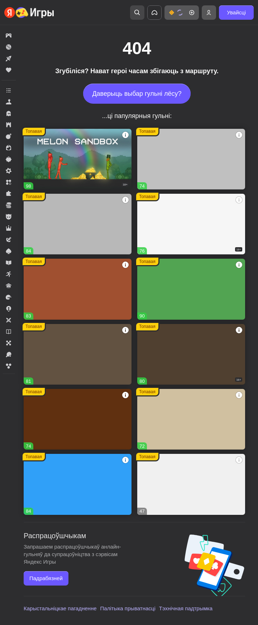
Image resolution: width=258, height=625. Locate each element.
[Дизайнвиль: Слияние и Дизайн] (78, 354)
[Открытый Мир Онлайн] (191, 419)
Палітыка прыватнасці (128, 608)
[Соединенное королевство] (78, 484)
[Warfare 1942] (191, 224)
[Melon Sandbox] (78, 159)
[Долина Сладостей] (78, 289)
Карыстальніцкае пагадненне (60, 608)
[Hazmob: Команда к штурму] (191, 354)
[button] (181, 12)
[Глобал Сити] (78, 419)
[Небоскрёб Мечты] (191, 484)
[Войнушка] (191, 159)
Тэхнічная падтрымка (185, 608)
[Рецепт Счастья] (191, 289)
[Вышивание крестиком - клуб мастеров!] (78, 224)
